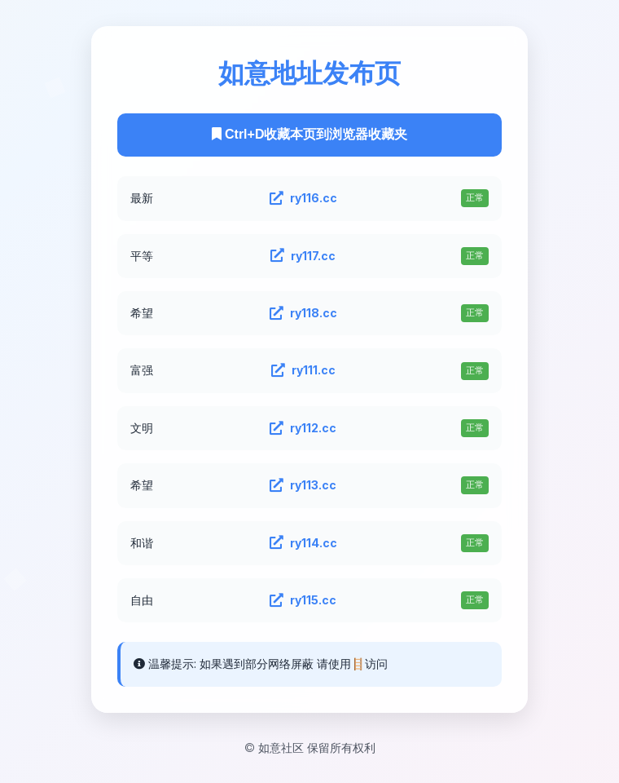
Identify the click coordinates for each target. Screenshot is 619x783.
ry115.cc (303, 600)
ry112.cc (303, 428)
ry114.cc (303, 543)
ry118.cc (303, 313)
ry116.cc (303, 198)
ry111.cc (303, 370)
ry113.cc (303, 485)
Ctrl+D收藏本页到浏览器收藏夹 (310, 134)
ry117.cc (303, 256)
